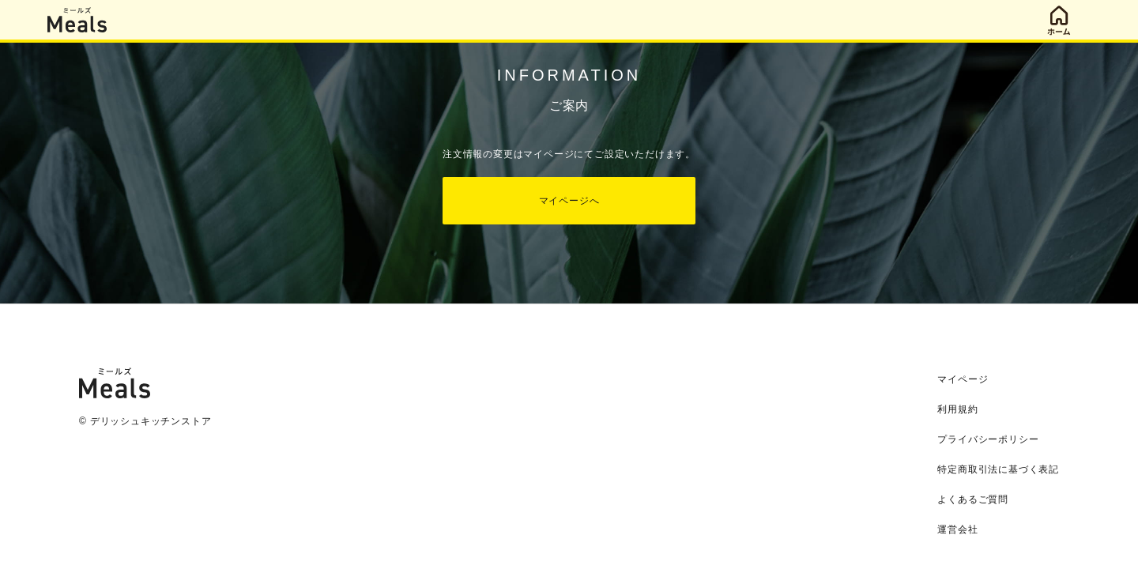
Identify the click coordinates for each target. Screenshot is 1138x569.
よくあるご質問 (972, 499)
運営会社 (957, 529)
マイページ (962, 379)
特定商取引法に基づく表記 (998, 469)
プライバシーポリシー (987, 439)
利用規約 (957, 409)
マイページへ (569, 200)
